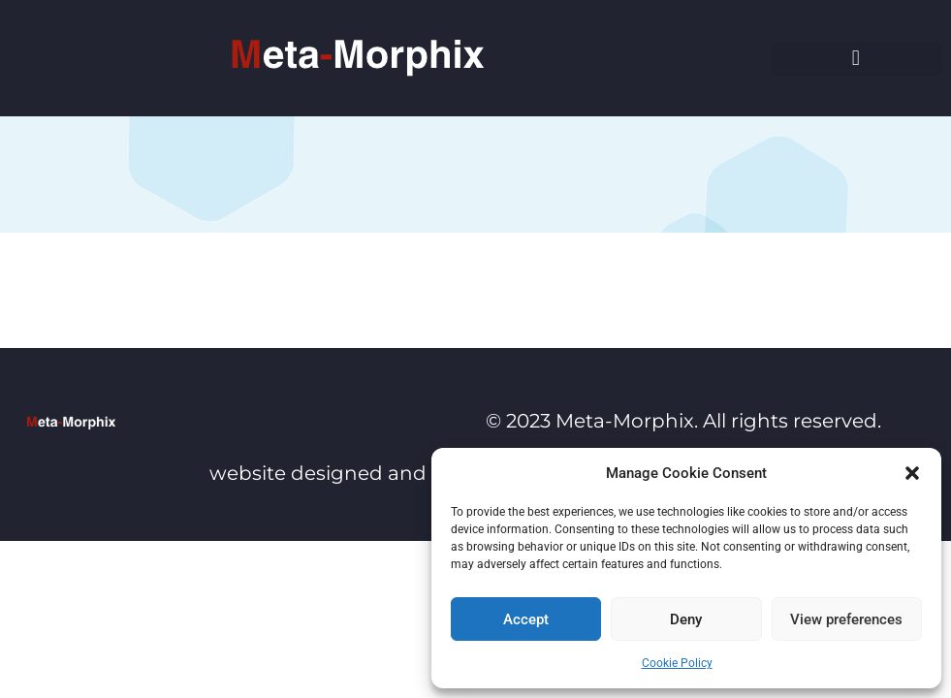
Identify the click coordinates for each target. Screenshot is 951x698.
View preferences (846, 619)
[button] (912, 473)
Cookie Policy (677, 663)
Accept (526, 619)
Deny (686, 619)
